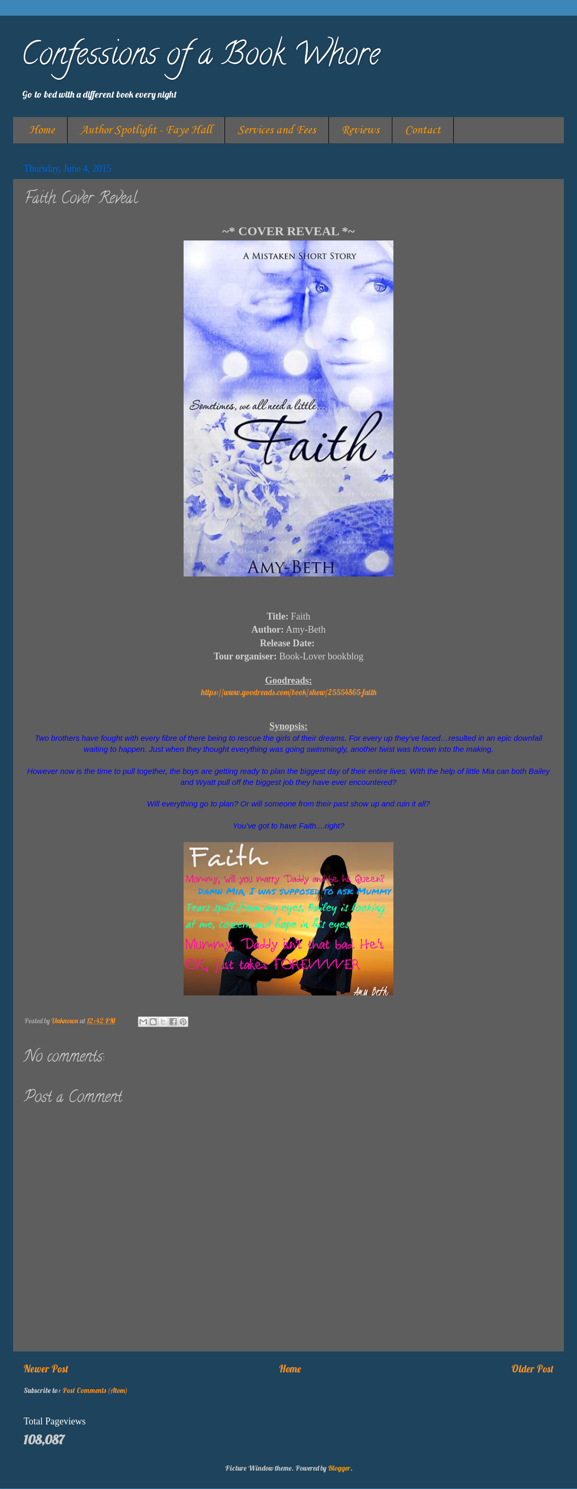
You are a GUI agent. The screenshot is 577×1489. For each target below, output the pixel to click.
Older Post (532, 1368)
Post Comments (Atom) (94, 1390)
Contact (423, 130)
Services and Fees (277, 130)
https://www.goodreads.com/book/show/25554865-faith (289, 692)
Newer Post (46, 1368)
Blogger (339, 1467)
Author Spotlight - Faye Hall (146, 130)
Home (42, 130)
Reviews (360, 130)
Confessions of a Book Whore (200, 57)
